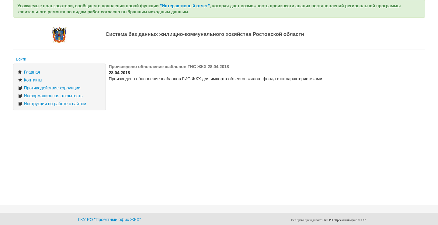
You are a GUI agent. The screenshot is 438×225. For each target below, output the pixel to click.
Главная (29, 72)
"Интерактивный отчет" (185, 5)
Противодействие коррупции (49, 87)
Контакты (30, 80)
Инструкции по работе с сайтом (52, 103)
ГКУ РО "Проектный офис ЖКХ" (109, 219)
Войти (21, 59)
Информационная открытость (50, 95)
